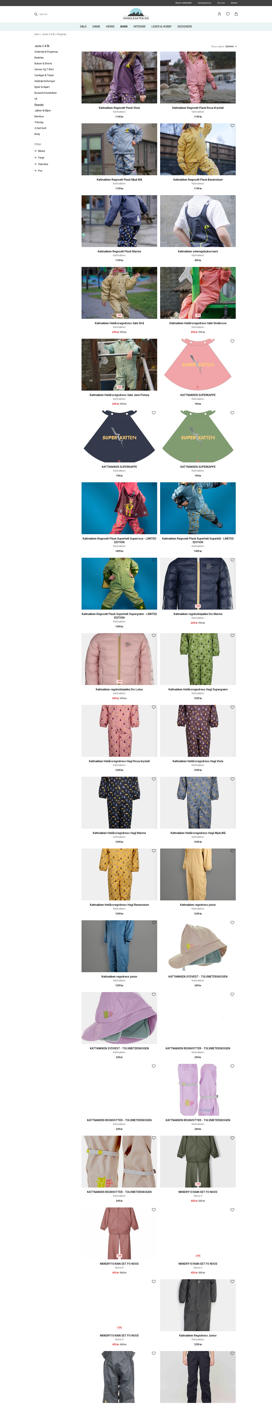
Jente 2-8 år (48, 34)
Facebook (40, 1389)
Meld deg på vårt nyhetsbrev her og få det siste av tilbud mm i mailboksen (123, 1390)
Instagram (54, 1389)
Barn (37, 34)
